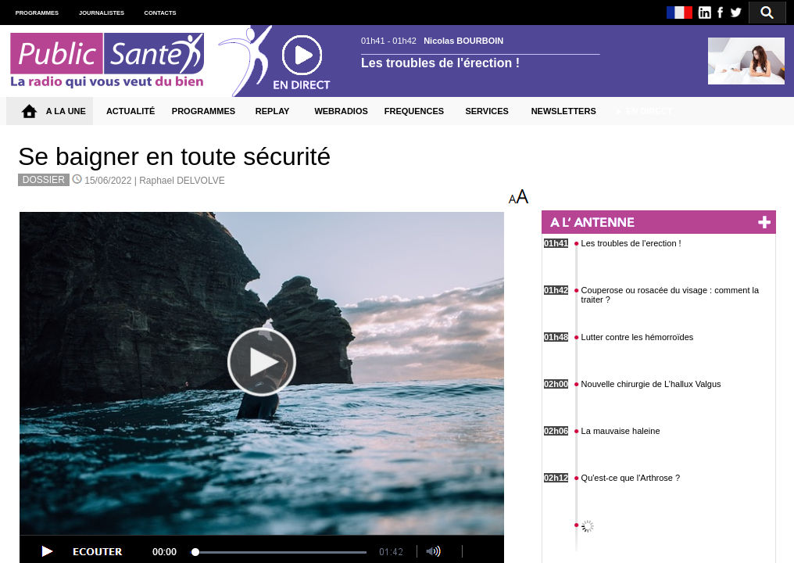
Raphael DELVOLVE (182, 180)
